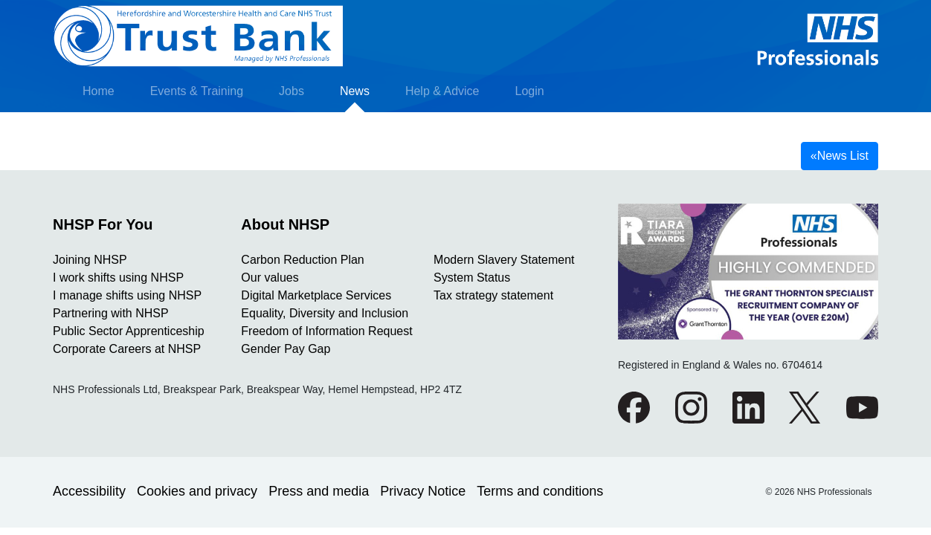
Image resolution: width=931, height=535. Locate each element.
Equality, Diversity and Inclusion (324, 313)
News (355, 91)
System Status (472, 277)
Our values (269, 277)
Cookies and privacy (197, 491)
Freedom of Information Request (326, 331)
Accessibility (89, 491)
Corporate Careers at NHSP (127, 349)
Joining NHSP (90, 259)
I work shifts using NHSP (118, 277)
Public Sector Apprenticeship (128, 331)
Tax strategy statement (493, 295)
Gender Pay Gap (285, 349)
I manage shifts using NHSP (127, 295)
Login (529, 91)
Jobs (291, 91)
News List (840, 155)
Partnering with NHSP (111, 313)
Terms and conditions (540, 491)
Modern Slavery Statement (504, 259)
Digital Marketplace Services (316, 295)
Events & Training (196, 91)
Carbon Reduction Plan (302, 259)
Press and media (318, 491)
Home (99, 91)
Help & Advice (442, 91)
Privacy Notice (423, 491)
